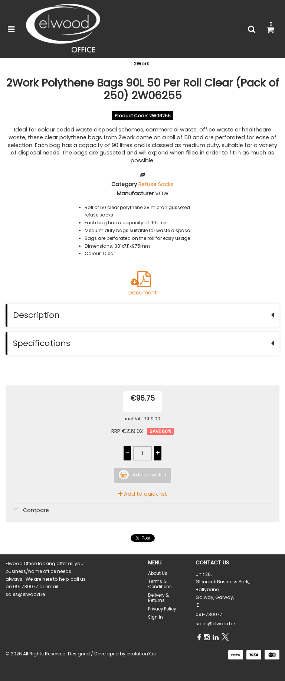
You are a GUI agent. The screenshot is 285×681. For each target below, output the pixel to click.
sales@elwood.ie (215, 623)
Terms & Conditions (160, 584)
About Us (157, 573)
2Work (141, 63)
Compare (30, 510)
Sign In (155, 617)
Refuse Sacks (156, 184)
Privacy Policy (162, 609)
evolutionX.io (142, 654)
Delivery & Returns (158, 597)
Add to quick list (142, 494)
